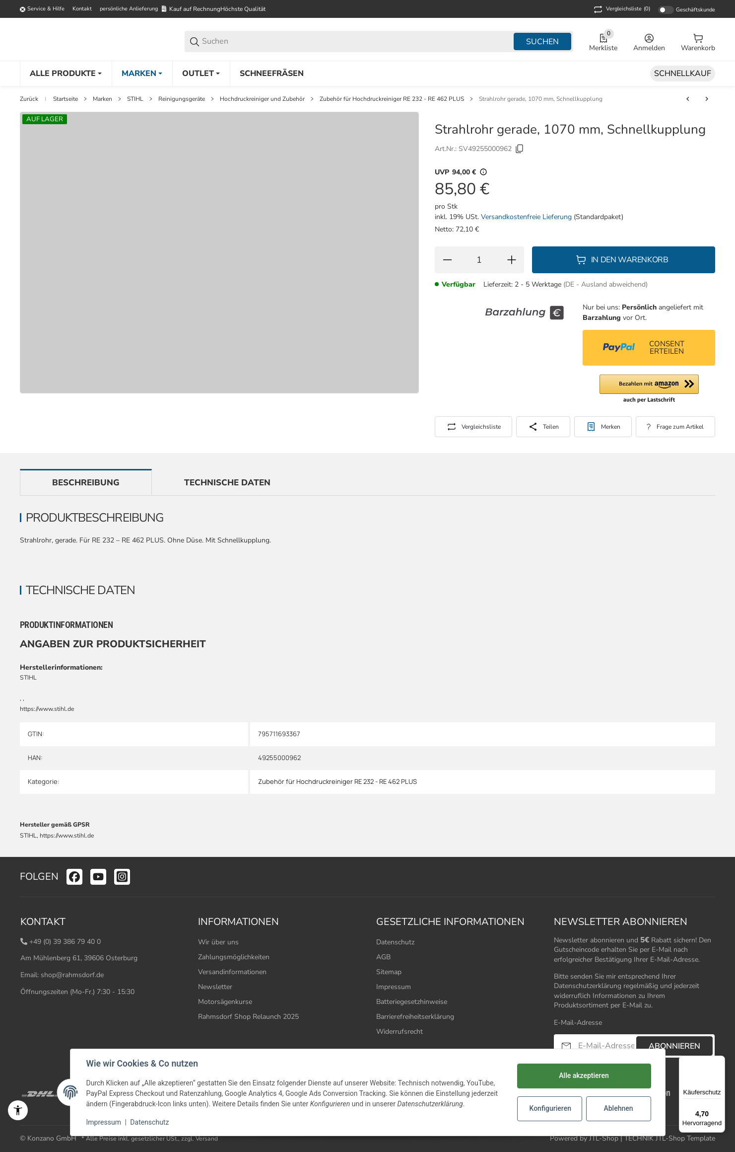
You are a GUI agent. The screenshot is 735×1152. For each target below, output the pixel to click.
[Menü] (719, 1062)
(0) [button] (621, 9)
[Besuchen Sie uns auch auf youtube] (98, 877)
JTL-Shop (604, 1138)
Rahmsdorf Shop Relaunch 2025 (248, 1016)
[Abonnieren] (566, 1046)
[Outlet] (201, 73)
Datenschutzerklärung (587, 986)
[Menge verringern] (447, 260)
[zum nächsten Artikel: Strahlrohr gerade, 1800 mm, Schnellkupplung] (706, 98)
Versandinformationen (232, 972)
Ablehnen (618, 1108)
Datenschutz (395, 942)
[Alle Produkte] (66, 73)
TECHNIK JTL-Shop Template (669, 1138)
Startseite (65, 99)
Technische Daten (227, 482)
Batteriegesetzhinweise (411, 1001)
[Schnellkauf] (682, 73)
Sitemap (388, 972)
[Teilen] (543, 426)
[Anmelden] (649, 42)
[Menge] (479, 260)
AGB (383, 957)
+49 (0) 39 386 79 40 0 (65, 941)
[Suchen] (357, 41)
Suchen (542, 41)
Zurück (29, 99)
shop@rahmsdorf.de (72, 975)
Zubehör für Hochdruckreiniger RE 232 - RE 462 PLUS (392, 99)
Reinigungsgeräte (181, 99)
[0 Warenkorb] (698, 42)
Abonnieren (674, 1046)
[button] (649, 389)
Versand (207, 1139)
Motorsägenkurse (225, 1001)
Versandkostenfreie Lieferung (527, 217)
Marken (102, 99)
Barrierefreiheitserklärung (415, 1016)
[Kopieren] (520, 149)
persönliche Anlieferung (129, 8)
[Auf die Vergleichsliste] (473, 426)
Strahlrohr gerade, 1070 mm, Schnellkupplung (540, 99)
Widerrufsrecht (399, 1031)
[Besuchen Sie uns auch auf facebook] (74, 877)
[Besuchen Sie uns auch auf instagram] (122, 877)
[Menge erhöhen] (512, 260)
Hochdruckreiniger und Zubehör (262, 99)
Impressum (393, 987)
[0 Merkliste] (603, 42)
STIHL (135, 99)
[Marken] (142, 73)
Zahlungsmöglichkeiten (233, 957)
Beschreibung (86, 482)
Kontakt (82, 8)
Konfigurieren (550, 1108)
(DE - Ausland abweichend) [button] (605, 284)
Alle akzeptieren (583, 1075)
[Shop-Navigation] (42, 9)
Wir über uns (218, 942)
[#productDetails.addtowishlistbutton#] (603, 426)
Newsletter (215, 987)
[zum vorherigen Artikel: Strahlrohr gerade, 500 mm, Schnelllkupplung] (687, 98)
